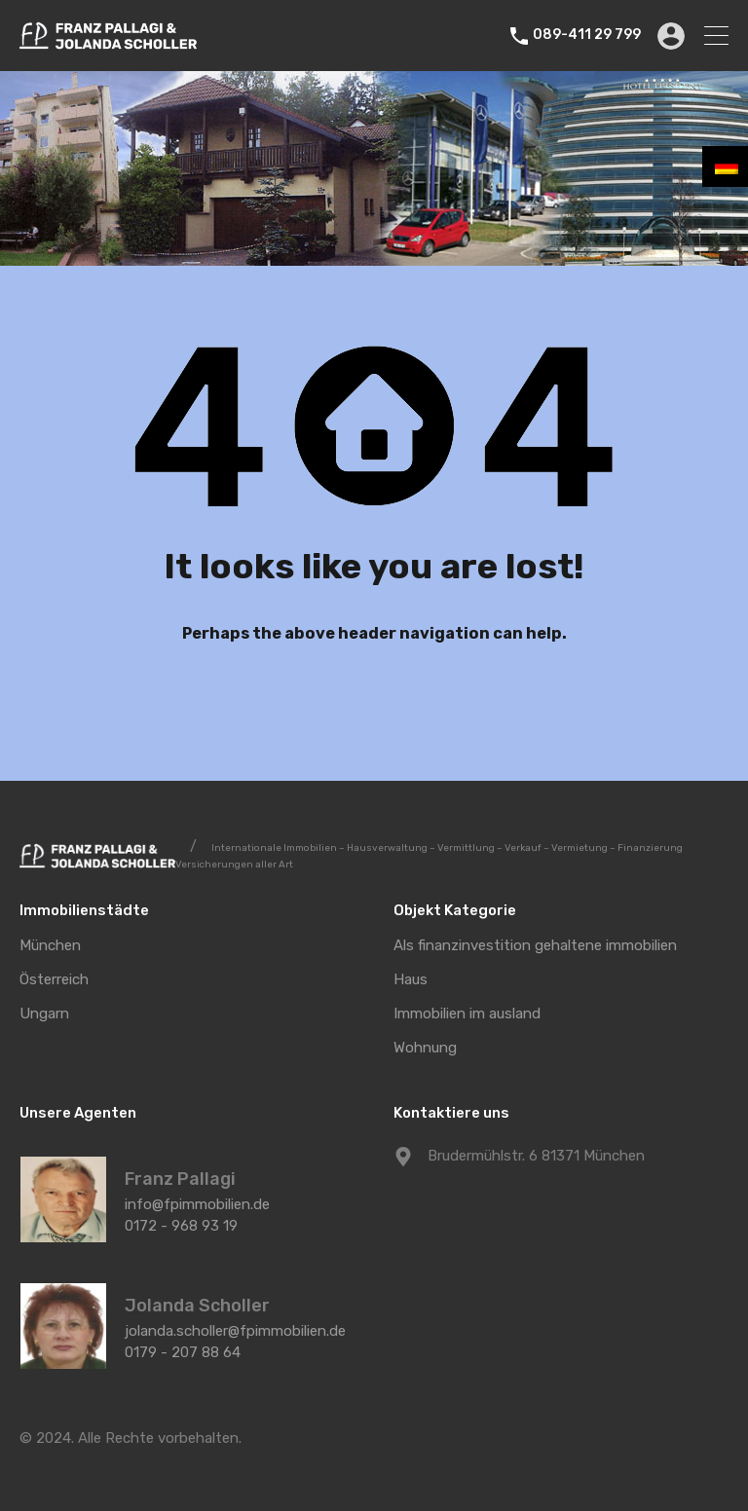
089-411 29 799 (589, 35)
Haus (410, 980)
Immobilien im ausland (467, 1014)
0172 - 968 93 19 (181, 1226)
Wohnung (425, 1048)
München (50, 946)
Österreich (54, 980)
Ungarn (44, 1014)
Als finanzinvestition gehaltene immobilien (535, 946)
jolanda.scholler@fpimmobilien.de (235, 1331)
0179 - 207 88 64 (183, 1352)
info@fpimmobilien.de (197, 1204)
